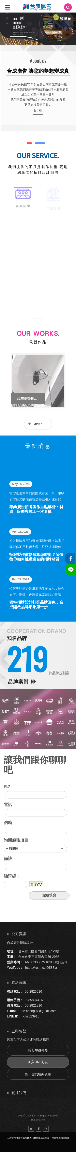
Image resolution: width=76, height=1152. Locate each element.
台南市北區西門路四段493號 (38, 951)
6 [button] (7, 23)
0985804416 (34, 1000)
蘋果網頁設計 (38, 1119)
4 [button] (7, 13)
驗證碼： (12, 876)
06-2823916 (33, 991)
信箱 (8, 823)
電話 (8, 805)
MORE (38, 111)
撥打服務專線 (38, 1050)
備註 (8, 858)
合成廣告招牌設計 (20, 943)
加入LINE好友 (38, 1062)
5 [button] (7, 18)
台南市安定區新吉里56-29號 (38, 956)
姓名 (7, 787)
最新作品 (38, 342)
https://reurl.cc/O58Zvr (41, 967)
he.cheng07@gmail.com (39, 1011)
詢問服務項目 (16, 840)
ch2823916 (31, 1016)
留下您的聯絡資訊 (38, 1074)
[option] (38, 28)
